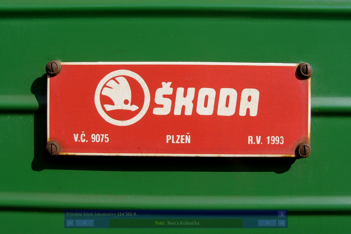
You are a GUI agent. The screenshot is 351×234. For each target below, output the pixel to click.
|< (70, 223)
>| (281, 223)
